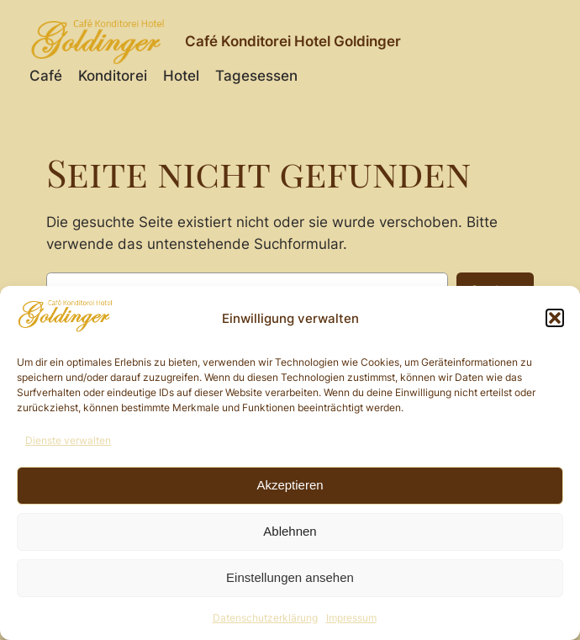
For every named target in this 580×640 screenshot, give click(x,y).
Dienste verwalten (68, 440)
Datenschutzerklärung (265, 617)
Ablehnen (289, 531)
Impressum (351, 617)
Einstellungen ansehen (290, 577)
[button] (554, 317)
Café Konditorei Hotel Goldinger (293, 41)
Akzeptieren (289, 485)
